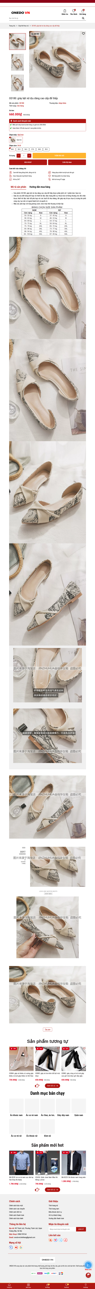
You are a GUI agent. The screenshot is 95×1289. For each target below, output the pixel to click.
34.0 (12, 150)
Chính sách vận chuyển (17, 1210)
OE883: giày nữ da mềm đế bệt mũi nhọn (47, 1075)
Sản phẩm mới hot (47, 1146)
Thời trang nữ (53, 1206)
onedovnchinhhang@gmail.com (24, 1238)
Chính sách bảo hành (16, 1219)
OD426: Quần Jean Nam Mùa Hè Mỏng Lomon (46, 1179)
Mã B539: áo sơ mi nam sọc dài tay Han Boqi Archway (21, 1179)
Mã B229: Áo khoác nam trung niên (73, 1178)
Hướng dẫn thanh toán (56, 1219)
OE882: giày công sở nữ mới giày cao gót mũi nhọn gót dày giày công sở (72, 1075)
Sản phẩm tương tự (47, 1042)
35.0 (19, 150)
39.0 (46, 150)
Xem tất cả (52, 1087)
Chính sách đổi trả (15, 1213)
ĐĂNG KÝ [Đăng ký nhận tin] (81, 1230)
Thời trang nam (54, 1210)
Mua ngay (28, 163)
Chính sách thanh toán (16, 1216)
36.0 (26, 150)
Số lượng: (12, 157)
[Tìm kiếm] (83, 19)
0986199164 (22, 1235)
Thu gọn (47, 1030)
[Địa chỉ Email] (67, 1230)
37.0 (32, 150)
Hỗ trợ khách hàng (55, 1216)
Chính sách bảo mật (16, 1206)
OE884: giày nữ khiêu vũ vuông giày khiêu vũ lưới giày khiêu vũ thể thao (21, 1075)
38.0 (39, 150)
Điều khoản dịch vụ (55, 1213)
